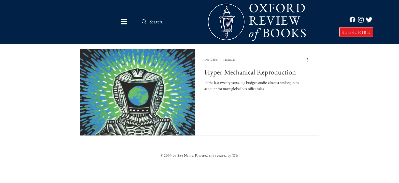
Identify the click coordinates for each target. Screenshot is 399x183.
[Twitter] (369, 19)
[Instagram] (361, 19)
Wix (235, 155)
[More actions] (309, 60)
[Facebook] (352, 19)
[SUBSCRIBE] (356, 32)
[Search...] (171, 21)
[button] (124, 21)
